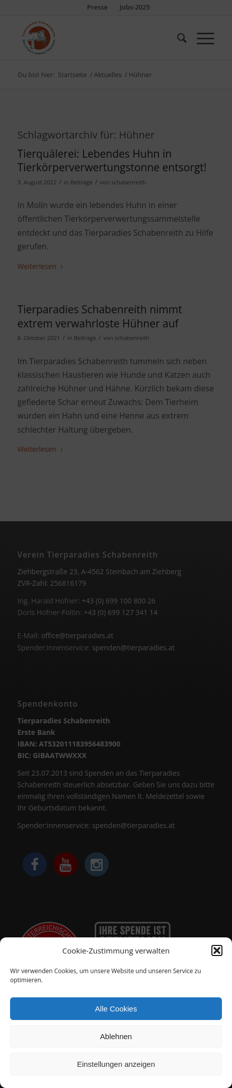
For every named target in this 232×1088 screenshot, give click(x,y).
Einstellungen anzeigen (116, 1067)
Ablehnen (116, 1039)
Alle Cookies (116, 1011)
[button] (217, 954)
